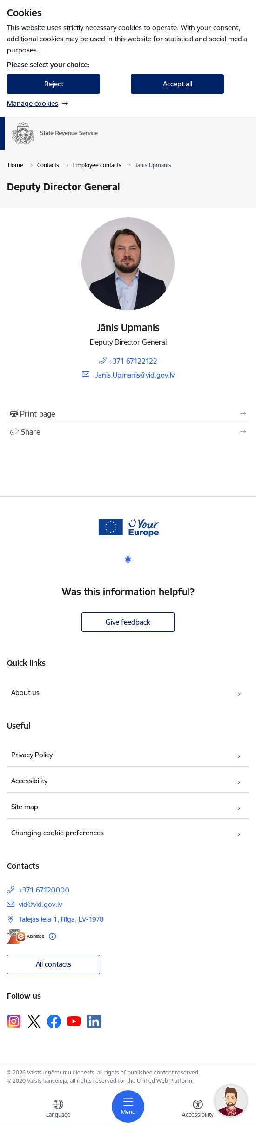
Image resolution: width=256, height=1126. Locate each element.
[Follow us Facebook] (54, 1021)
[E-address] (25, 936)
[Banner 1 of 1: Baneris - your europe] (128, 526)
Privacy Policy (32, 754)
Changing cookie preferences (57, 832)
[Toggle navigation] (128, 1106)
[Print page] (128, 414)
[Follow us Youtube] (74, 1021)
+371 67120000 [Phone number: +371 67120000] (44, 889)
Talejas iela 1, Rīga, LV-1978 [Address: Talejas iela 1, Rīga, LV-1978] (61, 919)
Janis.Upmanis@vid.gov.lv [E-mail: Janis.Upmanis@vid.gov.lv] (135, 375)
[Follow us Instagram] (14, 1021)
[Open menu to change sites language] (58, 1109)
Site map (24, 806)
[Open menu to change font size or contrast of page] (198, 1109)
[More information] (52, 936)
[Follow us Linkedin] (94, 1021)
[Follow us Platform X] (34, 1021)
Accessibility (29, 780)
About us (25, 692)
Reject (53, 83)
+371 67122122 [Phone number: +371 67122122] (133, 361)
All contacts (53, 964)
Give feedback (128, 622)
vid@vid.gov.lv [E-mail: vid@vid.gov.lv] (40, 904)
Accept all (177, 83)
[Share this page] (128, 432)
